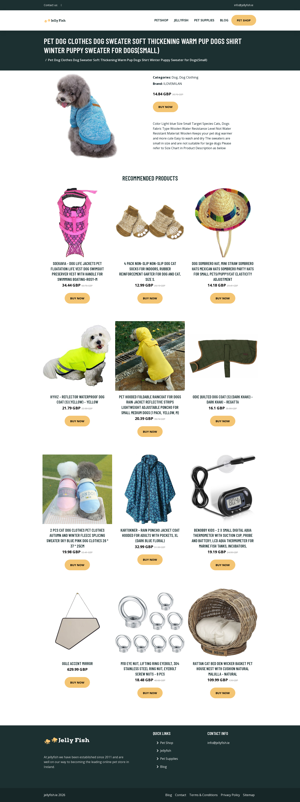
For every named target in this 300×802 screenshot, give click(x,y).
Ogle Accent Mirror (77, 663)
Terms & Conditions (203, 795)
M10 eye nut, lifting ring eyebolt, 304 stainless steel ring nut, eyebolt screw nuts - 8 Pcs (150, 668)
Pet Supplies (204, 20)
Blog (224, 20)
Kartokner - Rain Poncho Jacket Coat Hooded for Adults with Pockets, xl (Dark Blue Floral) (150, 535)
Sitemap (249, 795)
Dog (175, 77)
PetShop (161, 20)
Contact (180, 795)
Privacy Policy (230, 795)
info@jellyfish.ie (243, 5)
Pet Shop (244, 20)
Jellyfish (181, 20)
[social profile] (61, 5)
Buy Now (165, 107)
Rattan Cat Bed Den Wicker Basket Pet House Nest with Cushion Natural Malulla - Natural (223, 668)
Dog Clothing (188, 77)
